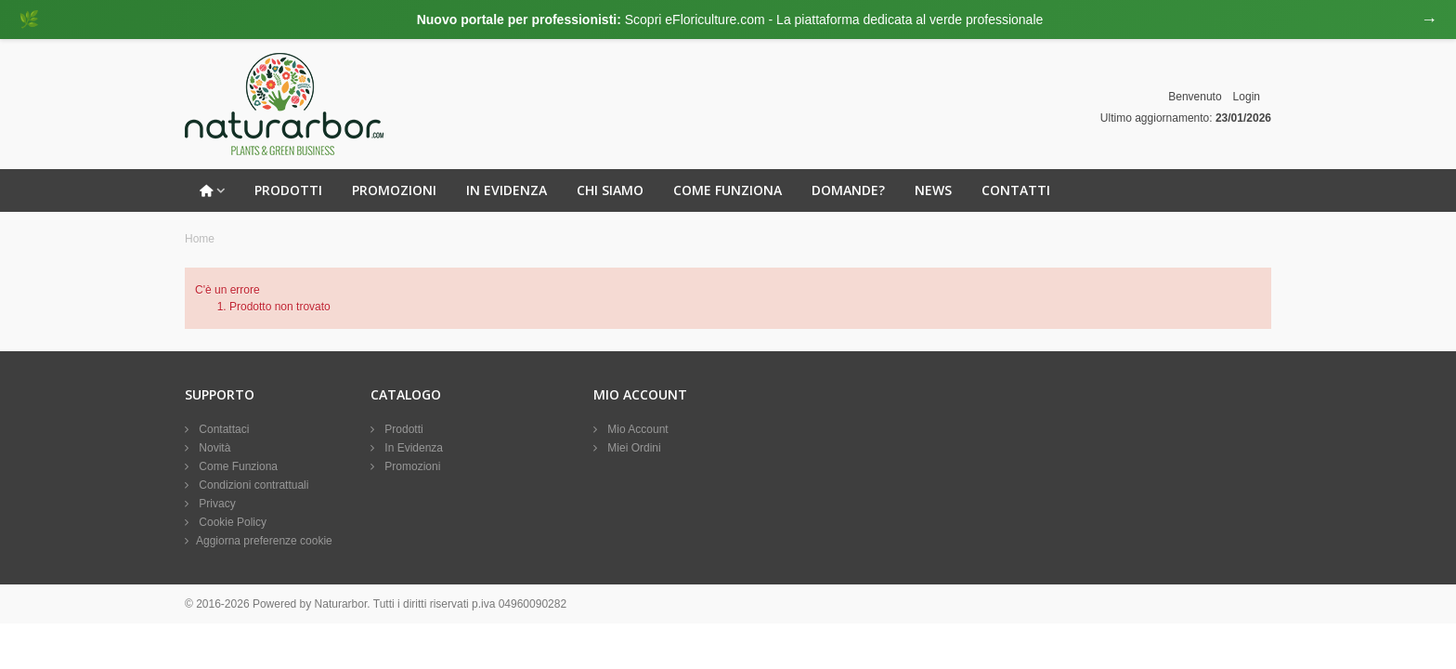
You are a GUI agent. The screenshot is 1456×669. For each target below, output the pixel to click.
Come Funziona (727, 190)
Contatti (1016, 190)
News (933, 190)
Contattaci (222, 429)
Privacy (216, 503)
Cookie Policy (231, 522)
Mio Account (636, 429)
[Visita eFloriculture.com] (728, 19)
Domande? (848, 190)
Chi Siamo (610, 190)
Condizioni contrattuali (252, 485)
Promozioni (394, 190)
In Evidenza (506, 190)
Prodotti (288, 190)
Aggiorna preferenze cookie (264, 540)
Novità (213, 447)
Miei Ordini (632, 447)
